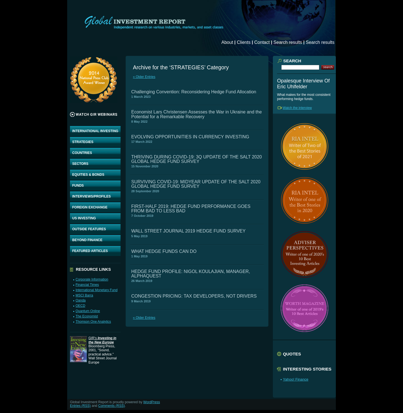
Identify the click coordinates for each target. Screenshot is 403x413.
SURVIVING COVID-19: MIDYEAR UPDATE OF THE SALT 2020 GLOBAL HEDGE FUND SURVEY (196, 184)
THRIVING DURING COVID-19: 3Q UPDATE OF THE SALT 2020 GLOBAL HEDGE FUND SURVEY (196, 159)
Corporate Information (92, 279)
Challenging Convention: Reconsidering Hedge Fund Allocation (193, 91)
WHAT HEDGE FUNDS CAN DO (163, 251)
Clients (243, 42)
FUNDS (78, 185)
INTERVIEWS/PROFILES (91, 196)
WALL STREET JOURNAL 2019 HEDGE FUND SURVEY (188, 231)
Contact (262, 42)
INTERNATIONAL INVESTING (95, 131)
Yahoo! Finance (295, 379)
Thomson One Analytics (93, 322)
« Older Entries (144, 77)
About (227, 42)
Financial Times (87, 285)
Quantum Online (88, 311)
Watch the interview (297, 108)
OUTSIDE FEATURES (89, 229)
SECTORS (80, 164)
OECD (80, 306)
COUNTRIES (82, 153)
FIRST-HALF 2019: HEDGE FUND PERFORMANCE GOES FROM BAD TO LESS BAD (190, 208)
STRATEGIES (82, 142)
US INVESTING (84, 218)
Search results (287, 42)
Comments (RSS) (111, 406)
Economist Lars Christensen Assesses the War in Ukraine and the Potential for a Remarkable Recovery (196, 114)
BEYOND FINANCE (87, 240)
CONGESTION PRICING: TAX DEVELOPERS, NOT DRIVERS (194, 296)
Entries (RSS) (80, 406)
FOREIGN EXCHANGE (89, 207)
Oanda (81, 300)
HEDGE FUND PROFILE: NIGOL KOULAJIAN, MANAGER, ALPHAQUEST (190, 273)
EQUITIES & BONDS (88, 175)
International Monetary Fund (97, 290)
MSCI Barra (84, 295)
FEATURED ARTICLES (90, 251)
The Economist (87, 316)
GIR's (102, 340)
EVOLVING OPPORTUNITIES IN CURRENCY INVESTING (190, 136)
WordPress (151, 402)
